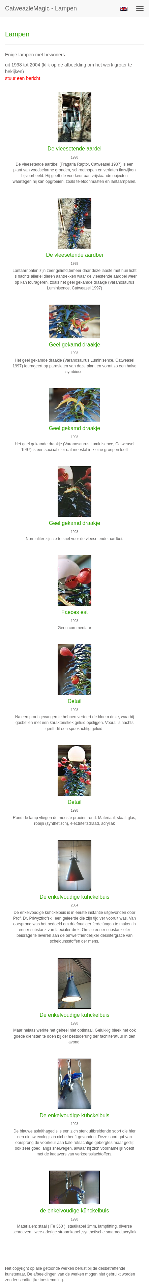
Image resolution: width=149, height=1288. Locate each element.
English (123, 9)
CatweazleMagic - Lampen (41, 8)
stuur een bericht (22, 78)
